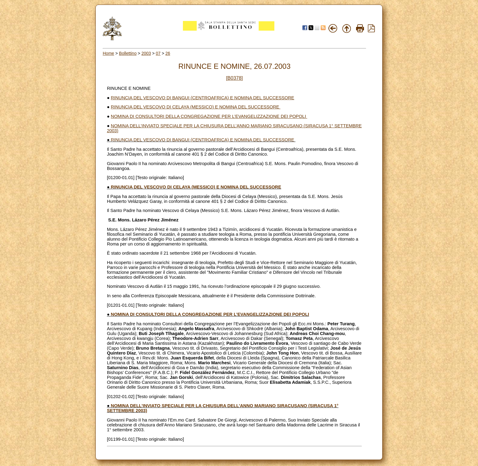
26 (168, 53)
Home (108, 53)
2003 (146, 53)
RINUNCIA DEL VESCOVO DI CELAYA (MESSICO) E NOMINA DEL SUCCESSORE (195, 106)
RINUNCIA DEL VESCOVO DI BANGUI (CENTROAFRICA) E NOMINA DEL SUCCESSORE (202, 97)
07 (158, 53)
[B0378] (234, 78)
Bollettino (128, 53)
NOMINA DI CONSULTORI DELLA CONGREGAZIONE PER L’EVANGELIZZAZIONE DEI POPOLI (209, 116)
